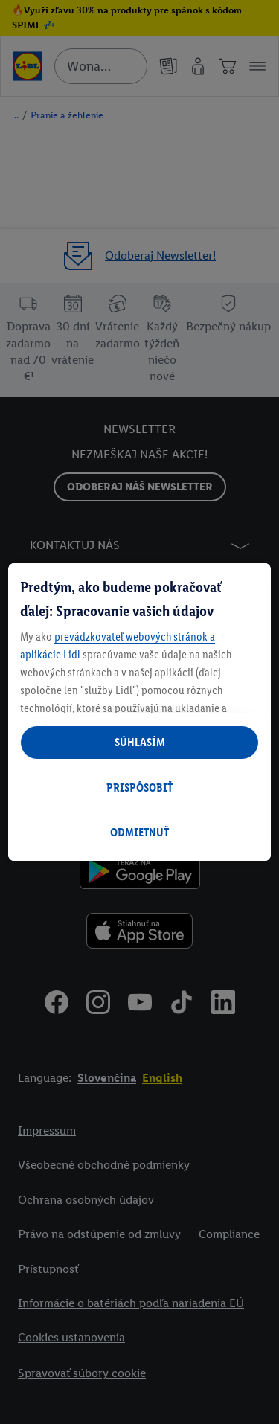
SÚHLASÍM (140, 742)
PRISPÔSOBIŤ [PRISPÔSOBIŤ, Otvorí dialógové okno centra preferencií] (139, 787)
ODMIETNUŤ (139, 832)
